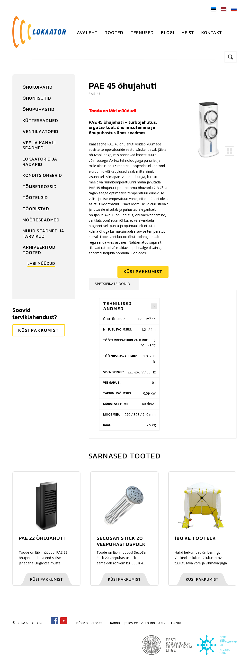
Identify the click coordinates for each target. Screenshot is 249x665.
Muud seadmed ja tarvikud (43, 233)
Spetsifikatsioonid (112, 284)
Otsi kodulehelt (230, 57)
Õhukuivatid (38, 87)
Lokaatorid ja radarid (40, 162)
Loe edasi (139, 253)
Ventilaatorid (40, 131)
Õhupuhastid (38, 109)
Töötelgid (35, 197)
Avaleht (87, 32)
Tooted (114, 32)
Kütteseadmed (40, 120)
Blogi (167, 32)
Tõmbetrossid (40, 186)
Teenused (142, 32)
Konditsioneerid (42, 175)
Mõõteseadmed (41, 220)
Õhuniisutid (37, 98)
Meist (187, 32)
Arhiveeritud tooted (39, 250)
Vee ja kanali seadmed (39, 145)
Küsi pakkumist (38, 330)
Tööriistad (36, 208)
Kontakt (211, 32)
